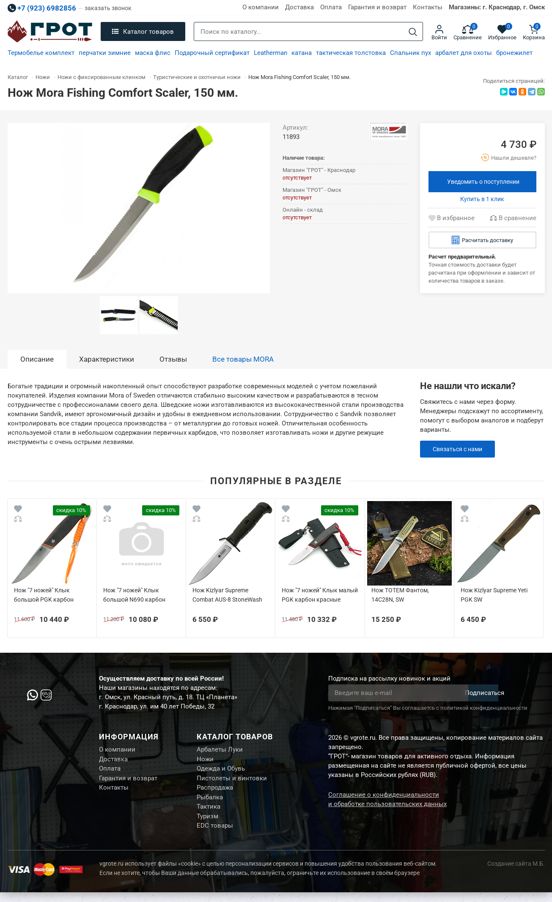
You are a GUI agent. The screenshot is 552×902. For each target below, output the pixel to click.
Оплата (331, 7)
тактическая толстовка (351, 53)
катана (301, 53)
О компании (260, 7)
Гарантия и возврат (377, 7)
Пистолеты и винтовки (232, 782)
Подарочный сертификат (212, 53)
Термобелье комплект (41, 53)
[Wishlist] (18, 510)
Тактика (208, 814)
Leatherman (270, 53)
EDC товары (215, 835)
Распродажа (215, 792)
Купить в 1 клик (482, 199)
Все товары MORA (243, 359)
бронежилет (514, 53)
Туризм (207, 824)
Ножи (205, 761)
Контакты (427, 7)
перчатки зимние (105, 53)
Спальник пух (410, 53)
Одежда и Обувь (221, 771)
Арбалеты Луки (220, 750)
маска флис (152, 53)
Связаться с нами (459, 449)
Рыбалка (210, 803)
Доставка (299, 7)
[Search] (413, 31)
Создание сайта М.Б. (516, 873)
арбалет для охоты (463, 53)
